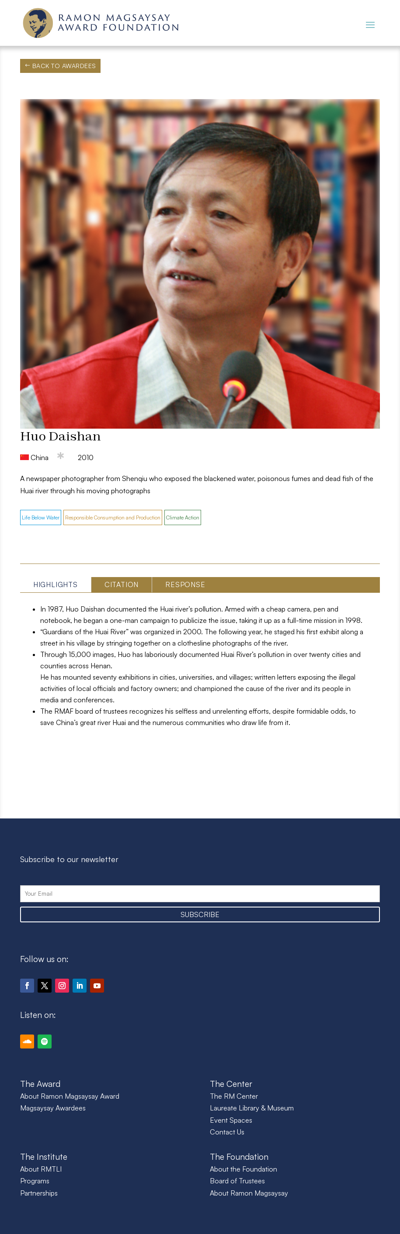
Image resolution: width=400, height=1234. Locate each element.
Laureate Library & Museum (252, 1107)
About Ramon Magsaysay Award (69, 1096)
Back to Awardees (64, 65)
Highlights (55, 584)
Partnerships (39, 1193)
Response (185, 584)
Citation (121, 584)
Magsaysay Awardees (53, 1107)
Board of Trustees (237, 1180)
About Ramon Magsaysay (249, 1193)
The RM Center (234, 1096)
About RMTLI (41, 1169)
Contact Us (227, 1131)
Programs (34, 1180)
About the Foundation (243, 1169)
